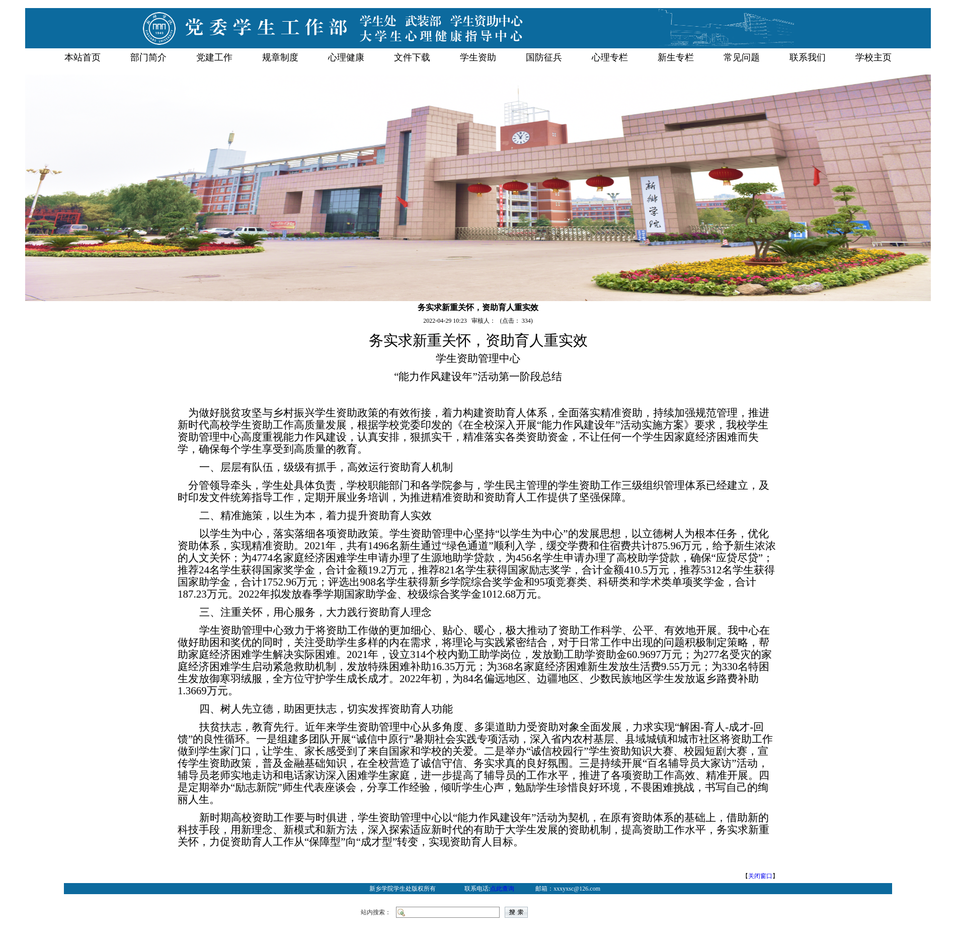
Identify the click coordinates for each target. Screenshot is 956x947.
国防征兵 (544, 57)
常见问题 (742, 57)
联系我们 (807, 57)
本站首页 (82, 57)
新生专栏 (676, 57)
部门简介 (148, 57)
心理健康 (346, 57)
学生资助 (478, 57)
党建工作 (214, 57)
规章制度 (280, 57)
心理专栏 (610, 57)
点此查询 (502, 888)
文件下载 (412, 57)
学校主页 (873, 57)
